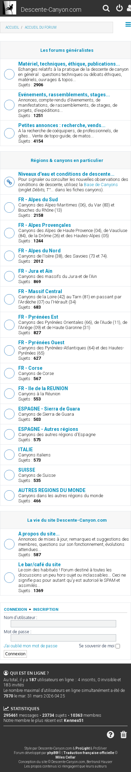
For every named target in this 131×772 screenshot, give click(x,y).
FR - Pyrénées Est (38, 317)
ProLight (82, 748)
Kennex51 (74, 720)
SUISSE (26, 470)
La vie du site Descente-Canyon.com (67, 520)
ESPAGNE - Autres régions (48, 429)
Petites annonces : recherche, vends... (61, 125)
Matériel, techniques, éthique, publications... (69, 64)
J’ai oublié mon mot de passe (30, 646)
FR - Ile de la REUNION (43, 388)
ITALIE (25, 449)
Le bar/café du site (39, 564)
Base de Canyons (101, 184)
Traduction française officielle (88, 753)
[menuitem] (106, 9)
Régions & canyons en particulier (67, 160)
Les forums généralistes (66, 50)
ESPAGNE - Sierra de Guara (49, 409)
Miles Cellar (65, 757)
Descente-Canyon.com (51, 9)
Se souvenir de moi (99, 645)
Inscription (45, 609)
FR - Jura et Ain (35, 271)
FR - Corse (30, 368)
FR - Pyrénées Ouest (41, 342)
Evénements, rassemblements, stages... (64, 94)
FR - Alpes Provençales (44, 225)
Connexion (15, 609)
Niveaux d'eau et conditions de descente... (66, 174)
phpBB (52, 753)
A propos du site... (39, 534)
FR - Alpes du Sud (38, 199)
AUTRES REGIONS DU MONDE (51, 490)
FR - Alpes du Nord (39, 250)
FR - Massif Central (40, 291)
